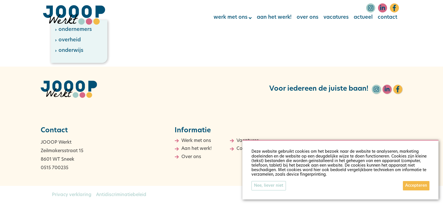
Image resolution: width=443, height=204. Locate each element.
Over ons (191, 157)
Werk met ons (196, 141)
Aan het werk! (196, 148)
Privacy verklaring (72, 195)
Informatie (193, 130)
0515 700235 (54, 168)
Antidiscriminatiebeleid (121, 195)
